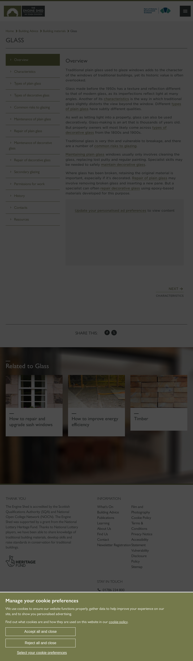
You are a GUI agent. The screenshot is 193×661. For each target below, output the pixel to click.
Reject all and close (40, 643)
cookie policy (118, 622)
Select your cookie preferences (42, 653)
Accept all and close (40, 631)
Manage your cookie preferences (41, 600)
